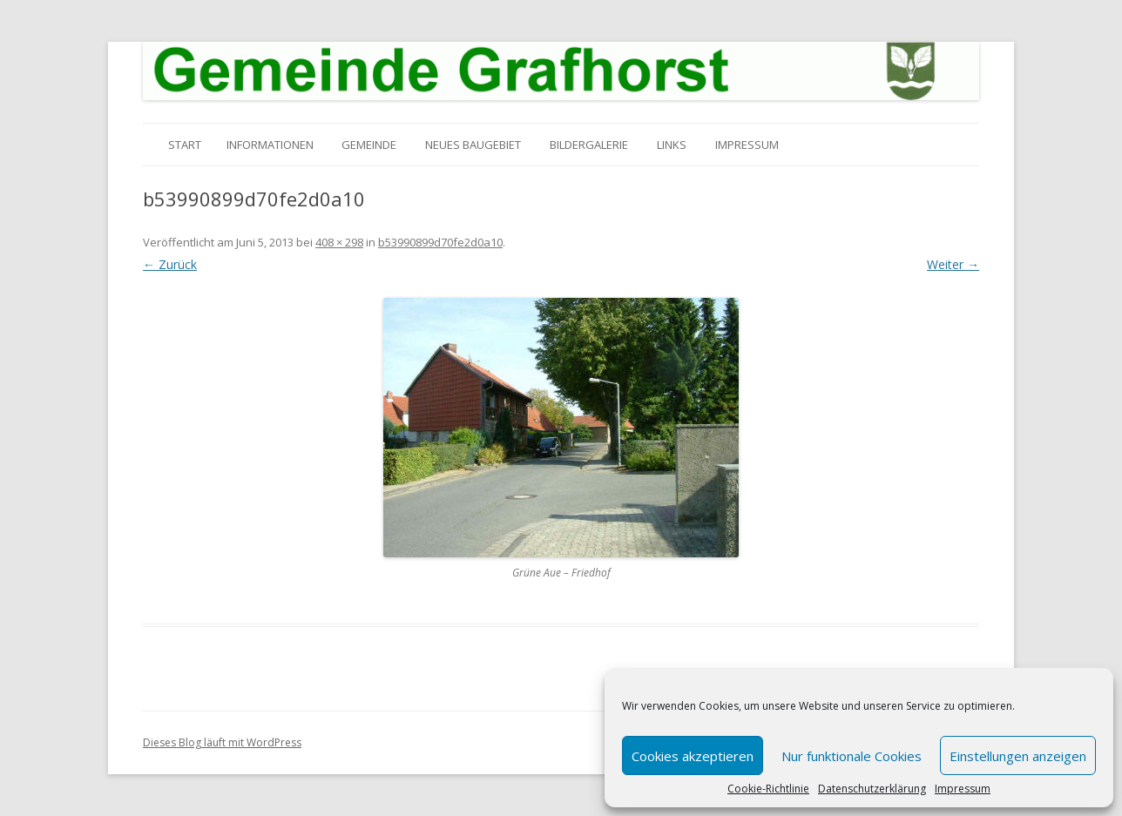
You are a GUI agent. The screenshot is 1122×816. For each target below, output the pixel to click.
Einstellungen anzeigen (1018, 756)
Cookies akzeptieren (693, 756)
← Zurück (170, 264)
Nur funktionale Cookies (851, 756)
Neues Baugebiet (473, 144)
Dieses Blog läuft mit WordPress (222, 742)
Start (184, 144)
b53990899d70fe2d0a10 (440, 242)
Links (671, 144)
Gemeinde (368, 144)
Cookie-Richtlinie (768, 789)
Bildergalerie (589, 144)
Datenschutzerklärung (872, 789)
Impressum (962, 789)
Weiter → (953, 264)
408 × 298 (339, 242)
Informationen (270, 144)
